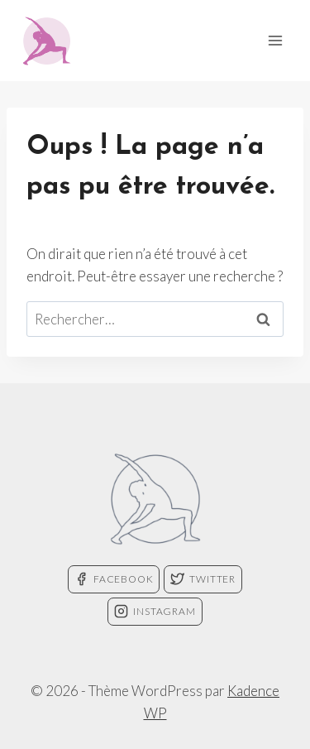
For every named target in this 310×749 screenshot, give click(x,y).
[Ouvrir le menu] (275, 40)
